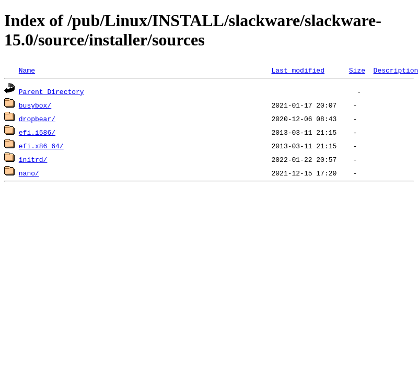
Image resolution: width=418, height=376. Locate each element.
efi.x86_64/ (41, 145)
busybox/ (35, 105)
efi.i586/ (37, 132)
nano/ (29, 173)
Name (27, 70)
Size (357, 70)
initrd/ (33, 159)
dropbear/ (37, 118)
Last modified (297, 70)
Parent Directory (51, 91)
